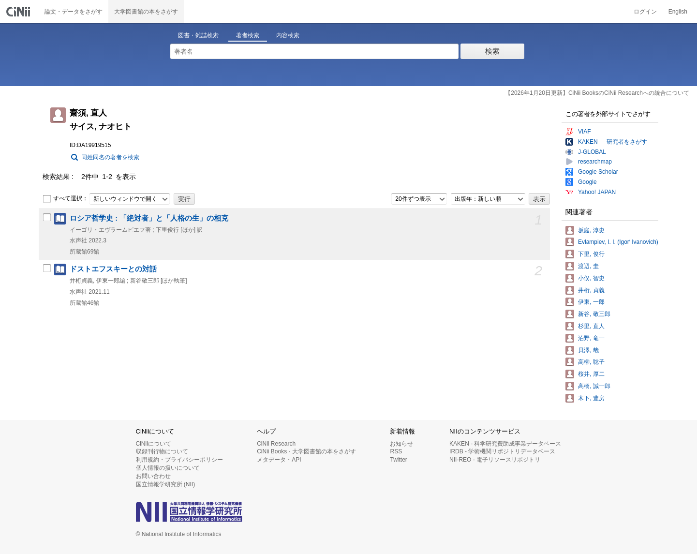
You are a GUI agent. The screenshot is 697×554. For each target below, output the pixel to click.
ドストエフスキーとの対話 (113, 269)
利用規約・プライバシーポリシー (179, 459)
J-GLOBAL (592, 152)
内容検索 (287, 35)
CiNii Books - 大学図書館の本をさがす (306, 451)
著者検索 (247, 35)
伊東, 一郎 (591, 302)
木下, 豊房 (591, 398)
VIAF (584, 131)
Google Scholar (598, 171)
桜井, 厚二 (591, 374)
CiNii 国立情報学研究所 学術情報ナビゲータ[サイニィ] (19, 11)
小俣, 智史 (591, 278)
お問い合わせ (153, 476)
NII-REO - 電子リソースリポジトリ (494, 459)
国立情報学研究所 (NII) (165, 484)
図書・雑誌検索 (198, 35)
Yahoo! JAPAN (597, 192)
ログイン (645, 11)
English (677, 11)
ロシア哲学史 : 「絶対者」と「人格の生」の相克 (149, 218)
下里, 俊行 (591, 254)
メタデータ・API (279, 459)
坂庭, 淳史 (591, 230)
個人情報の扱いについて (168, 467)
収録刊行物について (162, 451)
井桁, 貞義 (591, 290)
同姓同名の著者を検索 (110, 157)
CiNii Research (276, 443)
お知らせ (401, 443)
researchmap (595, 161)
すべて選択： (65, 199)
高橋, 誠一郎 (594, 386)
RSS (396, 451)
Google (587, 182)
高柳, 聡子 (591, 362)
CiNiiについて (153, 443)
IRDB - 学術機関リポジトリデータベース (502, 451)
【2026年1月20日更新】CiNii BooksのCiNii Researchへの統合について (597, 93)
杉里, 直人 (591, 326)
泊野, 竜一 (591, 338)
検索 (492, 51)
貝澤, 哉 (588, 350)
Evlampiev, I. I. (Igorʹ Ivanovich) (618, 242)
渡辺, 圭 (588, 266)
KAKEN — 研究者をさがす (612, 141)
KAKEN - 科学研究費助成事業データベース (505, 443)
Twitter (398, 459)
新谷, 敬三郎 (594, 314)
